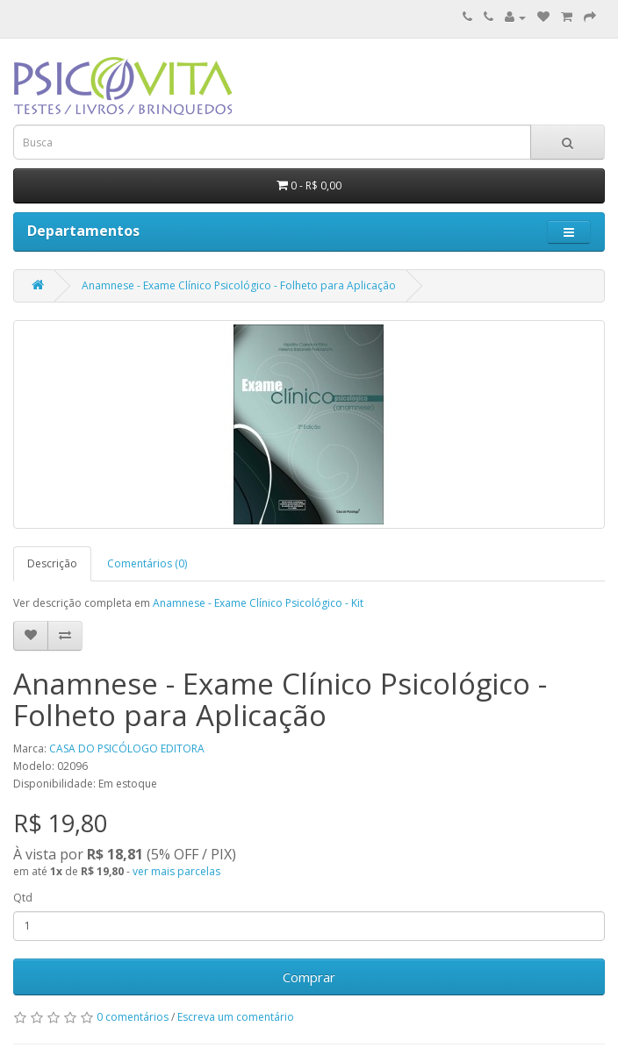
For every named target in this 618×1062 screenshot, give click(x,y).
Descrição (52, 563)
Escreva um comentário (235, 1016)
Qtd (22, 897)
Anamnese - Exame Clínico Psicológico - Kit (258, 602)
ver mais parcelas (176, 871)
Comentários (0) (147, 563)
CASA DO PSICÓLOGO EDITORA (127, 748)
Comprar (309, 977)
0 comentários (133, 1016)
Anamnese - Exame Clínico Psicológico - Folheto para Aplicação (239, 285)
